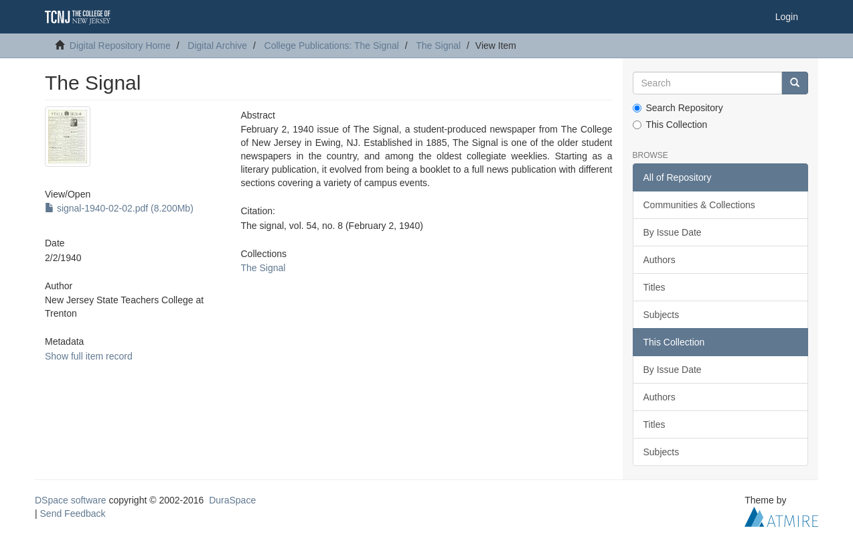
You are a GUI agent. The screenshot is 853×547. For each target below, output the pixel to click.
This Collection (670, 124)
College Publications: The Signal (331, 45)
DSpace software (70, 500)
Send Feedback (73, 513)
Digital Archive (217, 45)
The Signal (438, 45)
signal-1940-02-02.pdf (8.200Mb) (119, 208)
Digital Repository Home (120, 45)
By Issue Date (672, 232)
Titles (654, 287)
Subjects (661, 314)
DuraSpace (232, 500)
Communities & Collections (699, 205)
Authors (659, 259)
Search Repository (678, 107)
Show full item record (89, 356)
